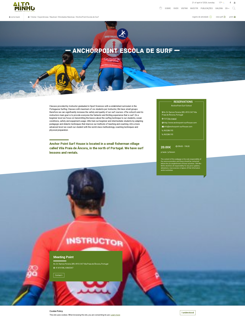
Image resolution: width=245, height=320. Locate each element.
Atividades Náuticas (66, 17)
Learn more (115, 315)
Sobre (168, 8)
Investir (194, 8)
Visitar (184, 8)
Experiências (43, 17)
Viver (175, 8)
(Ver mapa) (172, 119)
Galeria (219, 8)
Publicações (207, 8)
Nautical (53, 17)
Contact (59, 275)
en (227, 8)
